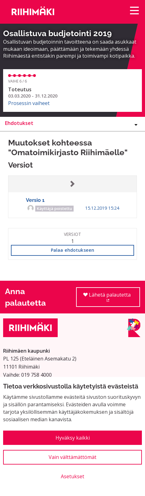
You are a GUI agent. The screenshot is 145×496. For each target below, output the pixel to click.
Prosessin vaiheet (29, 103)
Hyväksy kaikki (73, 437)
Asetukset (72, 476)
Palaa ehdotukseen (72, 250)
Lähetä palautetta (111, 299)
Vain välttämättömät (72, 457)
